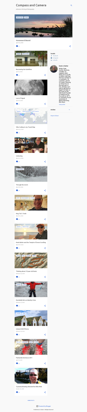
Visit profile (62, 104)
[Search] (71, 5)
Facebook (54, 56)
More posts (31, 400)
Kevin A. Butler (63, 66)
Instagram (54, 58)
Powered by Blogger (43, 406)
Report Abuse (55, 115)
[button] (70, 46)
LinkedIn (54, 60)
